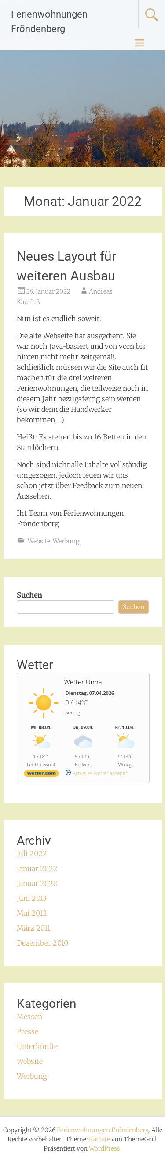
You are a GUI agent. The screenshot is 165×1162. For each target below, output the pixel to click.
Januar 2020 (37, 883)
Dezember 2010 (42, 943)
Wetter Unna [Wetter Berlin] (83, 681)
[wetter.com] (41, 775)
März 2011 (33, 928)
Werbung (66, 541)
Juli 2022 (32, 853)
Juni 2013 (32, 898)
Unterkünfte (37, 1046)
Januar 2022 (37, 868)
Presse (27, 1031)
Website (39, 541)
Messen (29, 1016)
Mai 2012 (32, 913)
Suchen (29, 595)
